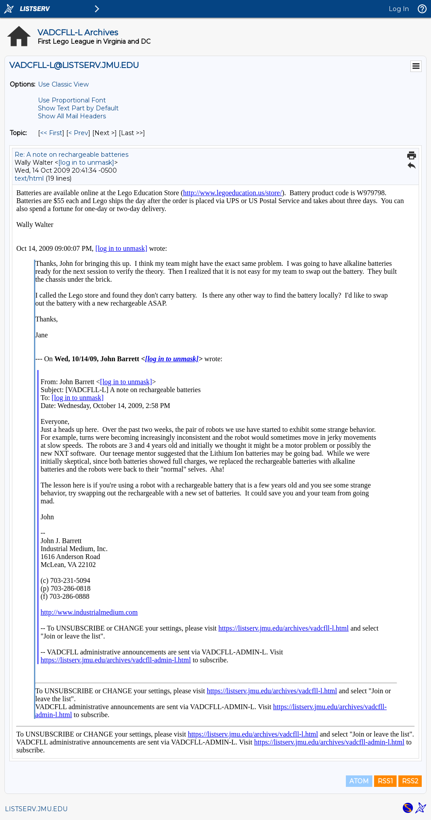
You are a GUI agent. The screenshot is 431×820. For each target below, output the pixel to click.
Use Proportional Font (72, 100)
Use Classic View (63, 84)
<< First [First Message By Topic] (51, 133)
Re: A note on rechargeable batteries (71, 155)
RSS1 (385, 781)
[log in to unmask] (86, 162)
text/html (29, 178)
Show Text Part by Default (78, 108)
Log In (399, 9)
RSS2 (410, 781)
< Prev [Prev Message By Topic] (78, 133)
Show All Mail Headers (72, 116)
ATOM (359, 781)
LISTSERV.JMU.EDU (36, 809)
